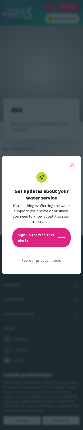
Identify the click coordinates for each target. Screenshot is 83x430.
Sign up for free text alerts (41, 238)
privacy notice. (48, 260)
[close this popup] (72, 165)
